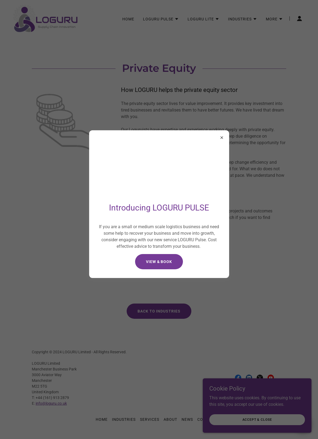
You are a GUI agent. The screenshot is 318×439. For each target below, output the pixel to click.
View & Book (159, 261)
